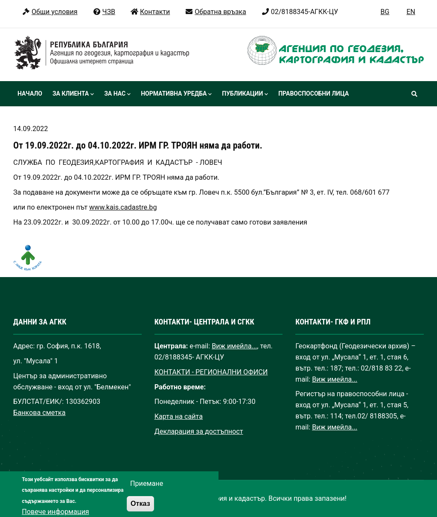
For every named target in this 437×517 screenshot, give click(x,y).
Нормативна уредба (176, 94)
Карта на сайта (178, 416)
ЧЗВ (104, 12)
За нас (117, 94)
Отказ (140, 509)
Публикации (245, 94)
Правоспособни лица (313, 93)
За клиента (73, 94)
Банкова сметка (39, 413)
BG (385, 12)
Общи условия (50, 12)
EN (410, 12)
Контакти (150, 12)
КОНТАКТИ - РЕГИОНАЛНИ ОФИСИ (211, 372)
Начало (29, 93)
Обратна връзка (215, 12)
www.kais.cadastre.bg (123, 207)
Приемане (146, 489)
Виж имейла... (234, 346)
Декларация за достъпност (198, 431)
